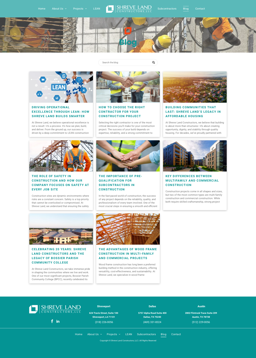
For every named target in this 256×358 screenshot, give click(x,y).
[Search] (128, 62)
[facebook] (52, 322)
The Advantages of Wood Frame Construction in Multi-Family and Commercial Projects (128, 253)
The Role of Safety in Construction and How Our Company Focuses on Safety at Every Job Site (60, 183)
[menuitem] (42, 9)
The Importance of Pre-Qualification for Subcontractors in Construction (120, 183)
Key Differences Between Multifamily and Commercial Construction (192, 180)
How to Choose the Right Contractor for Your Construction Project (122, 111)
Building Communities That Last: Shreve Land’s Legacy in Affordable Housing (193, 111)
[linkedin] (58, 322)
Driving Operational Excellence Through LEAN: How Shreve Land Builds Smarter (61, 111)
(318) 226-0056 (104, 322)
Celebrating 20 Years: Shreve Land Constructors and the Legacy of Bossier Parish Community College (59, 256)
